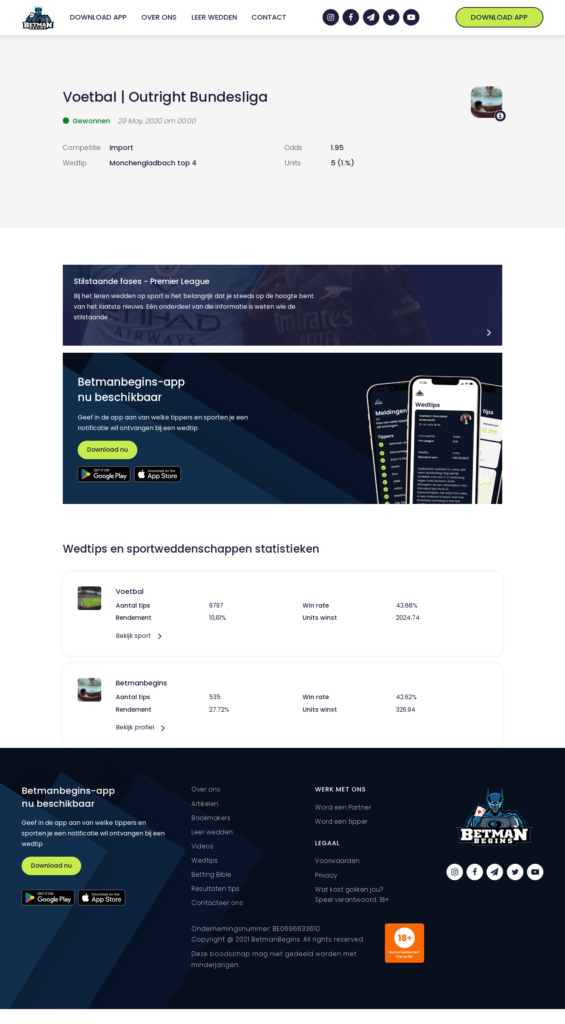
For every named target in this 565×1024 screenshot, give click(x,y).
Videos (202, 846)
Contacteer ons (217, 902)
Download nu (107, 449)
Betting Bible (211, 874)
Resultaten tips (215, 888)
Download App (98, 17)
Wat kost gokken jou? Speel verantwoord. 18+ (352, 895)
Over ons (159, 17)
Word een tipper (341, 821)
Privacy (326, 875)
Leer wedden (214, 17)
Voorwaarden (337, 860)
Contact (269, 17)
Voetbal (90, 96)
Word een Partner (343, 807)
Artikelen (205, 803)
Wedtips (204, 860)
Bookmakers (210, 817)
